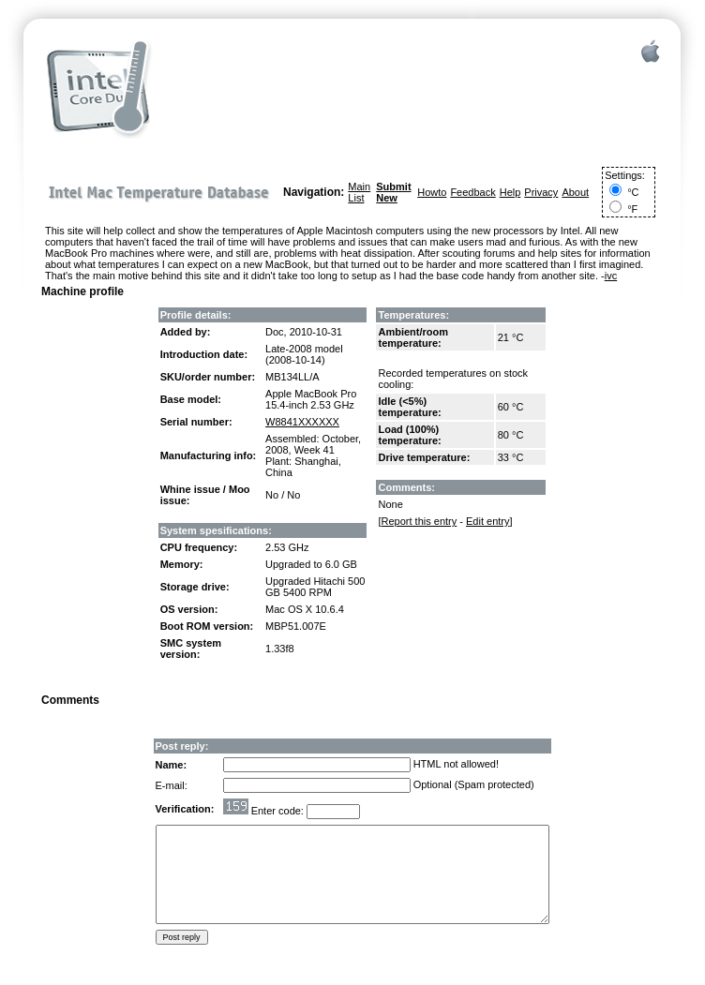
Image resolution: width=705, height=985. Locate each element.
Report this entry (420, 521)
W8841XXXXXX (302, 421)
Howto (431, 192)
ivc (611, 275)
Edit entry (487, 521)
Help (510, 192)
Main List (359, 192)
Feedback (472, 192)
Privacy (541, 192)
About (575, 192)
